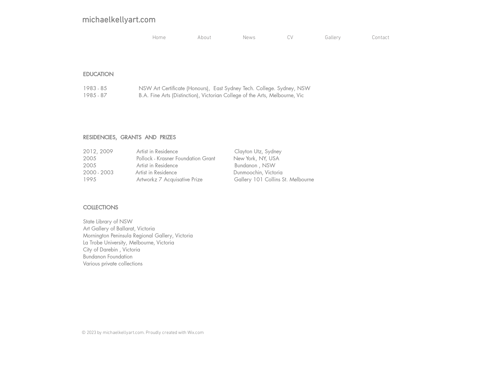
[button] (290, 38)
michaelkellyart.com (118, 20)
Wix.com (195, 333)
